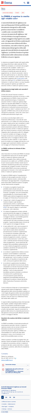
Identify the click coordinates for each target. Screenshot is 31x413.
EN (14, 397)
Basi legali (4, 406)
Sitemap (4, 409)
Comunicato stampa (10, 364)
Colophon (11, 406)
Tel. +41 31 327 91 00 (6, 392)
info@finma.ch (5, 393)
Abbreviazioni (11, 404)
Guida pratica (21, 78)
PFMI (5, 207)
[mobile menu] (28, 2)
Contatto (4, 404)
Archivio (10, 409)
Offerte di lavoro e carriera (9, 401)
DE (6, 397)
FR (10, 397)
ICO (14, 80)
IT (2, 397)
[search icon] (24, 2)
